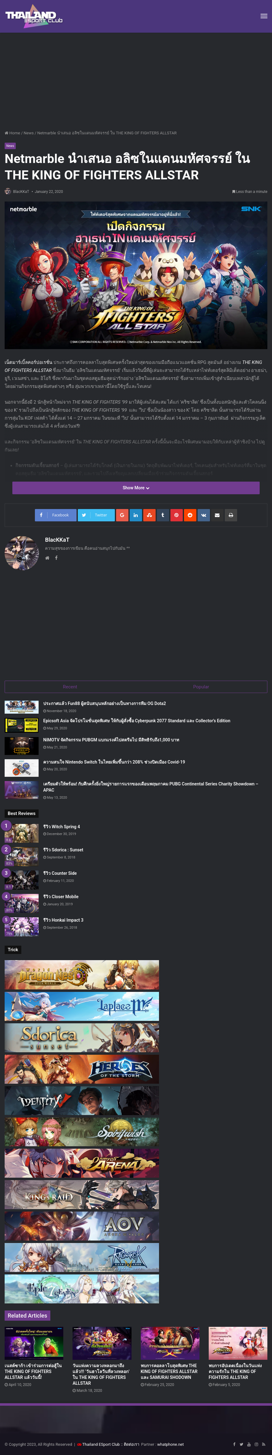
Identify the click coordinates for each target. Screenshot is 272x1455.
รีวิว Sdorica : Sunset (63, 849)
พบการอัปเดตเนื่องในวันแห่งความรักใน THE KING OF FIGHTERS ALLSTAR (235, 1371)
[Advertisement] (136, 79)
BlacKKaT (24, 192)
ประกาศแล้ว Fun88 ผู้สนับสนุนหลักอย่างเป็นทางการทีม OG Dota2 (104, 703)
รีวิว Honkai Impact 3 (63, 919)
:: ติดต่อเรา (130, 1443)
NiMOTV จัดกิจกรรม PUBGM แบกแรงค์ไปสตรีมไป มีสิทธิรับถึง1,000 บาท (111, 739)
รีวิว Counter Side (60, 872)
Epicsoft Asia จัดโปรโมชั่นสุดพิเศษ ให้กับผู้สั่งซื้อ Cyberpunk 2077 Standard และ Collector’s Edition (136, 720)
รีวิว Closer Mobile (60, 896)
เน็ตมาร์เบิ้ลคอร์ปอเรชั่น (28, 363)
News (29, 133)
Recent (70, 685)
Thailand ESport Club (101, 1443)
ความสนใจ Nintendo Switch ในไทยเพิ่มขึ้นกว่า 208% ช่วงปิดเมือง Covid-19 (114, 761)
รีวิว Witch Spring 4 (61, 826)
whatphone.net (170, 1443)
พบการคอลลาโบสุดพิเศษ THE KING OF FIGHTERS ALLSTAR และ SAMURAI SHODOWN (169, 1371)
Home (12, 133)
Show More (136, 488)
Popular (201, 685)
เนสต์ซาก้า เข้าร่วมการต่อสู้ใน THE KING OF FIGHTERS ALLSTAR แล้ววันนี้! (33, 1371)
